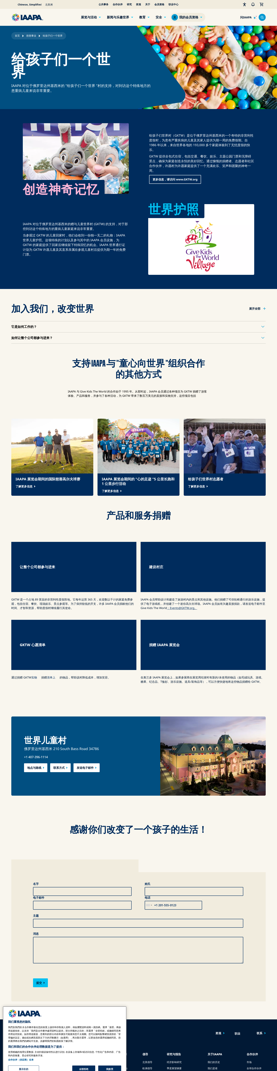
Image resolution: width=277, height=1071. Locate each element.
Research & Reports (178, 1004)
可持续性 (212, 1016)
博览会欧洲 (17, 985)
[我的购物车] (261, 4)
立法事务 (147, 992)
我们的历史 (214, 979)
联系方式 (59, 685)
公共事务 (103, 4)
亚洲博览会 (17, 992)
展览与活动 (89, 17)
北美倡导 (147, 979)
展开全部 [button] (254, 308)
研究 (129, 4)
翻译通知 (242, 1061)
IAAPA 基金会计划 (91, 1004)
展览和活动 (18, 971)
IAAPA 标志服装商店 (219, 1023)
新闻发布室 (214, 992)
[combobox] (149, 822)
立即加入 (80, 951)
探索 (83, 1010)
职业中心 (173, 4)
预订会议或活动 (20, 1016)
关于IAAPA (215, 971)
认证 (83, 998)
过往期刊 (53, 992)
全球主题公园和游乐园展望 (181, 992)
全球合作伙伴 (254, 985)
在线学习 (85, 979)
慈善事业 (31, 35)
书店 (169, 1016)
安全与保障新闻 (121, 1010)
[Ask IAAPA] (248, 17)
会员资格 (159, 4)
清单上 (51, 595)
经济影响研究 (174, 979)
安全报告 (172, 1010)
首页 (17, 35)
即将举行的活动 (20, 1004)
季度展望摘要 (174, 985)
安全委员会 (119, 1016)
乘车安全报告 (120, 985)
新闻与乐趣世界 (118, 17)
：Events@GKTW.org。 (182, 567)
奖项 (138, 4)
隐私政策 (213, 1061)
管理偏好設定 (258, 1061)
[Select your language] (27, 4)
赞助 (249, 992)
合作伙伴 (118, 4)
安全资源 (118, 998)
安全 (159, 17)
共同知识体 (87, 992)
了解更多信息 (24, 486)
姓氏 (147, 801)
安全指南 (118, 992)
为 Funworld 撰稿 (58, 998)
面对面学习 (87, 985)
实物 (34, 595)
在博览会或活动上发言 (23, 1010)
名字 (36, 801)
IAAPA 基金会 (215, 1010)
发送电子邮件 (85, 685)
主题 (36, 833)
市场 (249, 979)
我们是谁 (212, 985)
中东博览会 (17, 998)
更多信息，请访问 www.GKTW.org (175, 179)
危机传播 (118, 979)
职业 (237, 951)
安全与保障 (120, 971)
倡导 (145, 971)
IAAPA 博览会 (18, 979)
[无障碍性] (244, 4)
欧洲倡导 (147, 985)
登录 (62, 951)
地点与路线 (34, 685)
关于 (147, 4)
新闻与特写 (54, 979)
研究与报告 (174, 971)
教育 (142, 17)
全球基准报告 (174, 998)
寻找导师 (85, 1016)
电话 (147, 815)
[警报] (253, 4)
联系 (259, 950)
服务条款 (227, 1061)
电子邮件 (38, 815)
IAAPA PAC (148, 998)
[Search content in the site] (262, 17)
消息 (36, 851)
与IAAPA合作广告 (58, 985)
